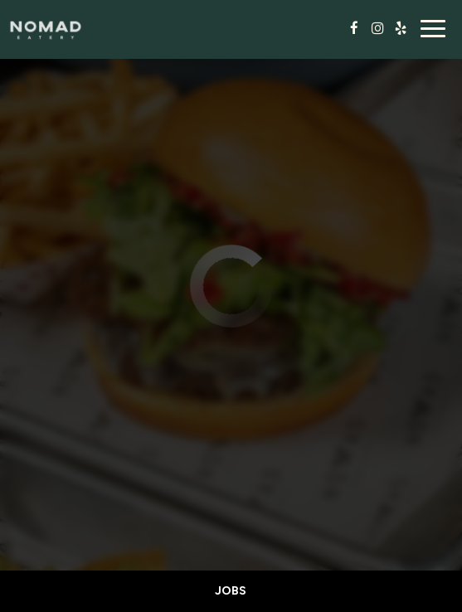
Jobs (230, 591)
